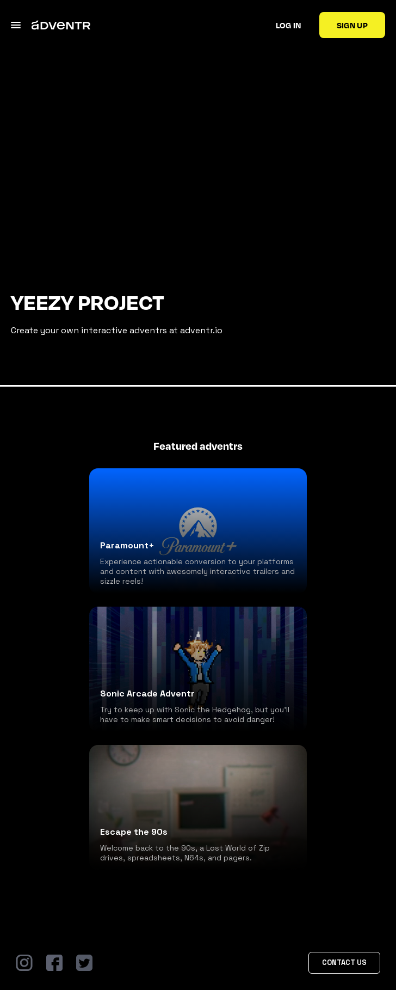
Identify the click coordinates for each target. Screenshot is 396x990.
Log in (288, 25)
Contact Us (344, 962)
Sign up (352, 25)
